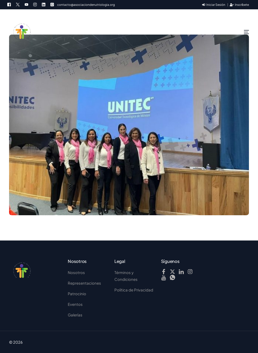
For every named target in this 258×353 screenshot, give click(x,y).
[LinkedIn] (43, 4)
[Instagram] (35, 4)
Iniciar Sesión (213, 5)
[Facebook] (10, 4)
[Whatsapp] (52, 4)
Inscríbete (239, 5)
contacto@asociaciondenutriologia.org (86, 4)
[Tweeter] (17, 4)
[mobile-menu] (236, 32)
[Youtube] (26, 4)
